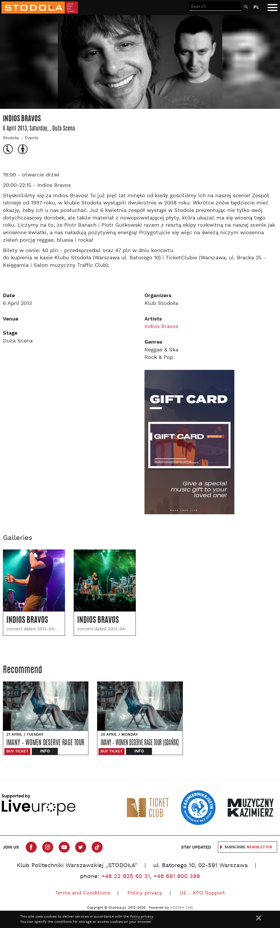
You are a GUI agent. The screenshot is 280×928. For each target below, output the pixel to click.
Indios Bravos (161, 326)
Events (31, 138)
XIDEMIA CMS (181, 907)
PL (256, 7)
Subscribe (248, 847)
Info (45, 751)
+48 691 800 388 (176, 877)
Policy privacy (144, 893)
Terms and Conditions (82, 893)
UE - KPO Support (202, 893)
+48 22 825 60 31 (125, 877)
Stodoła (11, 138)
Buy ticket (17, 751)
